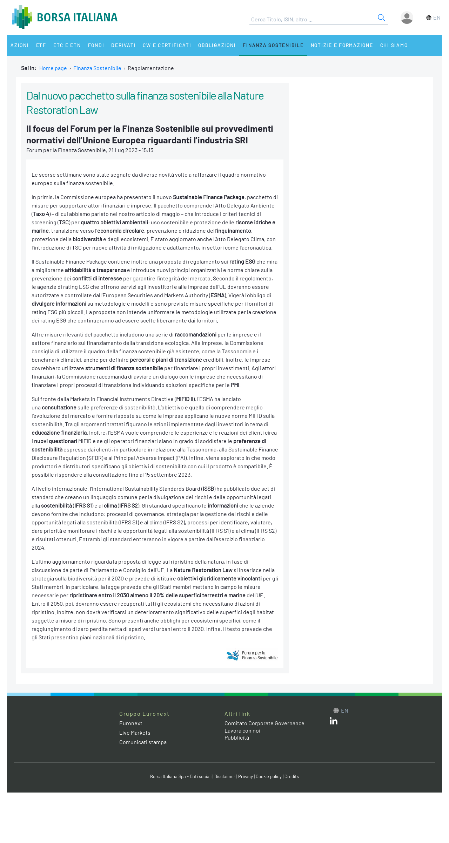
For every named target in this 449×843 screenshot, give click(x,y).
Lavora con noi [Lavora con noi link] (242, 730)
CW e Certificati (167, 45)
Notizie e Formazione (342, 45)
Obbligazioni (217, 45)
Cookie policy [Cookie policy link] (269, 776)
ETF (41, 45)
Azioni (20, 45)
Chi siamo (394, 45)
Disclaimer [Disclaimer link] (224, 776)
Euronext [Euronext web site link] (130, 723)
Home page (53, 67)
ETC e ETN (67, 45)
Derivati (123, 45)
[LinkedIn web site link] (333, 722)
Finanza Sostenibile (273, 45)
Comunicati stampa (143, 742)
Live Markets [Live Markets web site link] (134, 732)
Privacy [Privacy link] (245, 776)
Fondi (96, 45)
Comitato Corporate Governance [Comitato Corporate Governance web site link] (264, 723)
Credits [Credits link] (291, 776)
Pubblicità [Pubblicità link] (236, 737)
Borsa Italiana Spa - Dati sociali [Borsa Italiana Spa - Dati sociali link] (181, 776)
